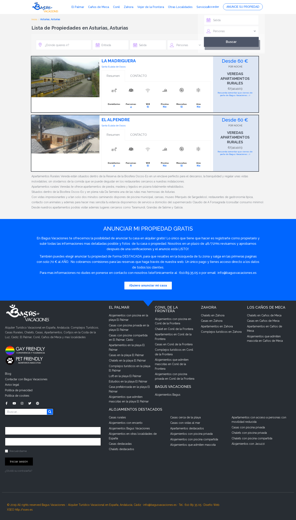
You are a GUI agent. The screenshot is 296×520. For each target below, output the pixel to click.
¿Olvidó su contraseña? (18, 470)
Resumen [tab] (113, 76)
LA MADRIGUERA (118, 60)
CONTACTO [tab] (138, 76)
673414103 (235, 88)
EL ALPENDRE (115, 119)
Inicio (34, 19)
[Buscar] (50, 412)
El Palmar (78, 7)
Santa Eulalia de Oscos (113, 66)
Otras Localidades (180, 7)
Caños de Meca (98, 7)
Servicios (203, 7)
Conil (116, 7)
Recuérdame (16, 451)
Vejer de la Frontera (150, 7)
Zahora (128, 7)
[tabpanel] (156, 97)
